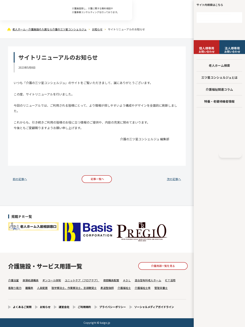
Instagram (213, 154)
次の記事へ (174, 179)
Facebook (206, 154)
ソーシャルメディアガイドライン (154, 307)
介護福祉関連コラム (219, 89)
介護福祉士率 (143, 288)
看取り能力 (14, 288)
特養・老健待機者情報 (219, 101)
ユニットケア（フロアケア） (82, 280)
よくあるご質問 (22, 307)
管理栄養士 (161, 288)
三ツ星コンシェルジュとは (219, 77)
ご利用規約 (84, 307)
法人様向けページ (219, 128)
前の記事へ (20, 179)
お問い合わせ (206, 49)
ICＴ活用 (170, 280)
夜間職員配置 (111, 280)
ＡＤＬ (127, 280)
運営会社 (64, 307)
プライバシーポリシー (112, 307)
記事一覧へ (97, 179)
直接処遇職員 (31, 280)
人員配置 (42, 288)
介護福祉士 (124, 288)
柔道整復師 (107, 288)
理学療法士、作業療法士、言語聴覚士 (74, 288)
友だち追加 (219, 115)
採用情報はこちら (219, 142)
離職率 (29, 288)
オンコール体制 (51, 280)
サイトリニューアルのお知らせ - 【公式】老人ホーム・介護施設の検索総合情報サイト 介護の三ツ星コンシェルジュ (34, 10)
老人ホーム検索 (219, 65)
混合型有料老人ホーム (148, 280)
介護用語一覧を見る (163, 266)
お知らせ (45, 307)
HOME (230, 154)
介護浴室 (13, 280)
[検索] (214, 17)
